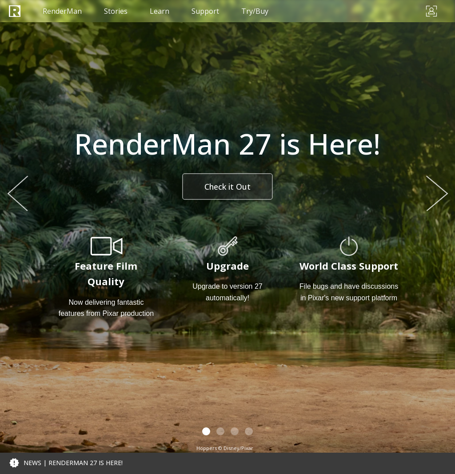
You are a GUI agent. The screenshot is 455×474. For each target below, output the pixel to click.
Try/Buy (254, 11)
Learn (159, 11)
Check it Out (227, 186)
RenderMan (62, 11)
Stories (116, 11)
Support (205, 11)
